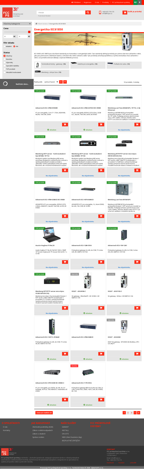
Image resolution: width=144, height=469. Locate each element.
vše (17, 46)
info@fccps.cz (107, 13)
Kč (135, 2)
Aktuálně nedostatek (13, 72)
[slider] (29, 32)
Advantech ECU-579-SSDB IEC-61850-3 (50, 383)
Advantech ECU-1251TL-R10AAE (47, 337)
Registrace (87, 2)
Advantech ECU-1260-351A (82, 245)
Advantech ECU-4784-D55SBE (47, 108)
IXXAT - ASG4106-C (79, 291)
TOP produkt (10, 69)
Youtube (121, 463)
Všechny (9, 56)
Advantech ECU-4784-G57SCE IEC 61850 (86, 108)
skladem (9, 46)
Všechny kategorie (12, 23)
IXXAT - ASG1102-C (115, 291)
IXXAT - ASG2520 (114, 337)
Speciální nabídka (12, 66)
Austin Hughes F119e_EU (45, 245)
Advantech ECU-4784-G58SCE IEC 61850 (50, 200)
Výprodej (9, 62)
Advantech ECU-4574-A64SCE (82, 200)
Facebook (110, 463)
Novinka (9, 59)
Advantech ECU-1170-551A (82, 383)
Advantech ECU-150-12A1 (117, 245)
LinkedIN (133, 463)
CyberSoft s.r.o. (97, 468)
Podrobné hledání (44, 16)
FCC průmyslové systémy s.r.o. (16, 12)
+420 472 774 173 (108, 12)
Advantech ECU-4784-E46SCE (82, 337)
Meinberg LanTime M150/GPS (119, 200)
